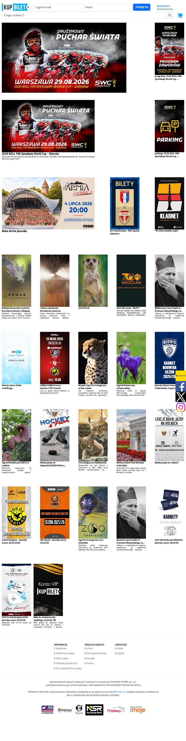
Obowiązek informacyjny (69, 668)
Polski (120, 648)
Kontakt (90, 658)
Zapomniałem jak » (165, 9)
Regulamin (61, 648)
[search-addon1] (84, 15)
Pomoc (90, 663)
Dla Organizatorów (96, 653)
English (120, 653)
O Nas (89, 648)
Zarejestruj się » (163, 5)
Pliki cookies (62, 658)
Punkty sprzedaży (65, 653)
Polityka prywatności (67, 663)
